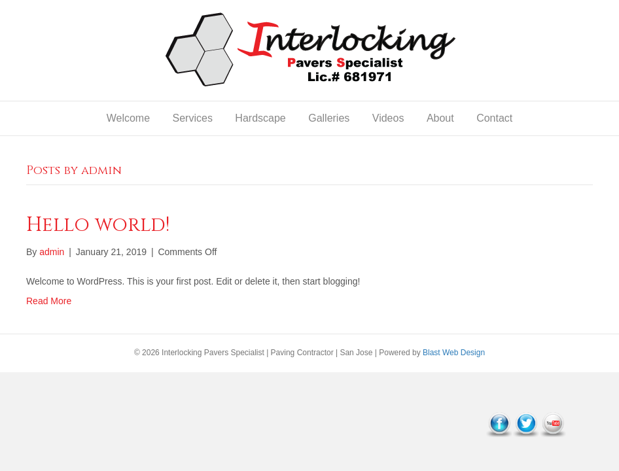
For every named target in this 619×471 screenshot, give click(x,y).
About (440, 118)
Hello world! (97, 225)
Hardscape (260, 118)
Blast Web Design (454, 352)
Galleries (328, 118)
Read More (48, 301)
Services (193, 118)
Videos (388, 118)
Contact (494, 118)
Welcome (128, 118)
